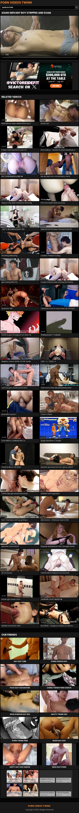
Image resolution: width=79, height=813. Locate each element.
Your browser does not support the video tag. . (39, 38)
